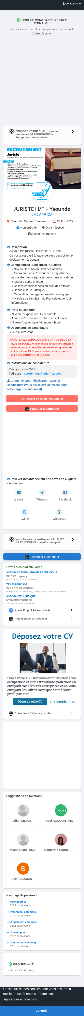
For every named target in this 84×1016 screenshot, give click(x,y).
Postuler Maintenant (42, 409)
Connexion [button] (72, 3)
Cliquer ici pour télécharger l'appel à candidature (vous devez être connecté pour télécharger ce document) (37, 385)
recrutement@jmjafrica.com (42, 373)
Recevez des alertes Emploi (42, 398)
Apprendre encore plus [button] (20, 999)
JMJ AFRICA (41, 215)
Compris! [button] (42, 1010)
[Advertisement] (42, 79)
